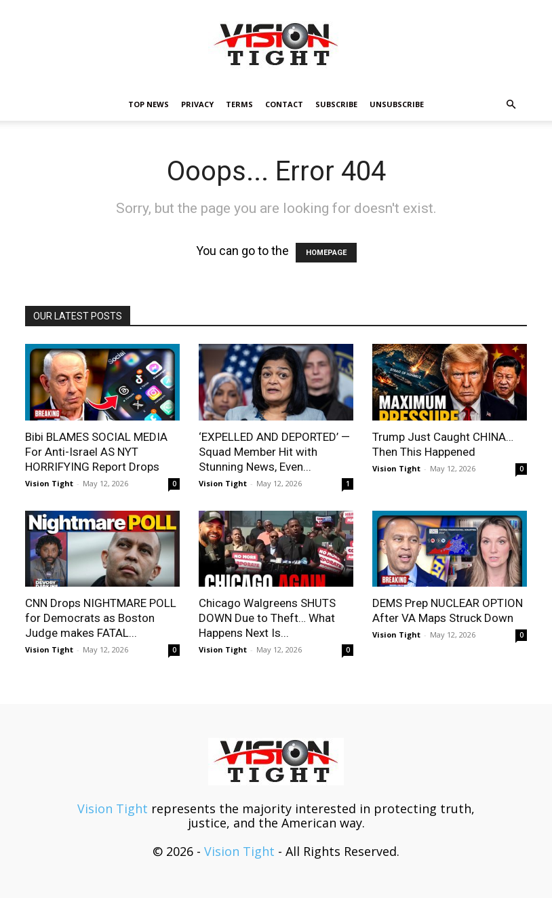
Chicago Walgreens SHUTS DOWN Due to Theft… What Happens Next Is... (267, 618)
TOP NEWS (148, 104)
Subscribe (336, 104)
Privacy (197, 104)
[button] (510, 104)
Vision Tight (49, 483)
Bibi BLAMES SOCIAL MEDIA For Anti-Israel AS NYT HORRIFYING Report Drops (96, 451)
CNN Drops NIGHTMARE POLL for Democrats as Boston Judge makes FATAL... (100, 618)
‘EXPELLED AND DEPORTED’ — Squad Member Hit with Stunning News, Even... (274, 451)
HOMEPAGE (326, 252)
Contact (284, 104)
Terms (239, 104)
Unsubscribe (397, 104)
